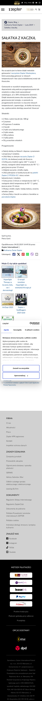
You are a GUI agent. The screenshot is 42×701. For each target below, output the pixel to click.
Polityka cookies (12, 520)
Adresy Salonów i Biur (14, 477)
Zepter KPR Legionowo (15, 436)
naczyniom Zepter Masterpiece (23, 73)
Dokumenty (12, 495)
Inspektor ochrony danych (16, 445)
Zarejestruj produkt (13, 456)
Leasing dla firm (12, 489)
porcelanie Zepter (8, 197)
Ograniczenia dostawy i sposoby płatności (18, 467)
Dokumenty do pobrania (15, 509)
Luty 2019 (29, 25)
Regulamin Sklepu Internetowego (19, 500)
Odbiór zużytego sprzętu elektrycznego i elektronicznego (18, 483)
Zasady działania (15, 452)
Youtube (12, 552)
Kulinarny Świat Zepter (13, 25)
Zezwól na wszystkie (21, 368)
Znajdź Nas (12, 534)
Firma (9, 418)
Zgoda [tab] (6, 330)
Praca (8, 432)
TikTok (11, 548)
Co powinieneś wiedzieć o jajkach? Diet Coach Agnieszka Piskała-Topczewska (20, 384)
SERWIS (9, 473)
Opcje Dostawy (21, 630)
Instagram (13, 543)
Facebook (13, 539)
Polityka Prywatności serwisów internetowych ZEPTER (18, 514)
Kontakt (9, 441)
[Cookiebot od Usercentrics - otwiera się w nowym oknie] (29, 323)
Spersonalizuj (21, 375)
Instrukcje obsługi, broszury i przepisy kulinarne (21, 526)
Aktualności (10, 427)
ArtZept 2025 (7, 307)
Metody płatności (21, 567)
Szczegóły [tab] (17, 330)
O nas (8, 423)
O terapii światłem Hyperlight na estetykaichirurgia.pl (21, 284)
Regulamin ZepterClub (15, 504)
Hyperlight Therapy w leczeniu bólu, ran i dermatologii (7, 285)
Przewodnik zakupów (14, 461)
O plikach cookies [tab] (32, 330)
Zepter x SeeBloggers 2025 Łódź (21, 310)
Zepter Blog (13, 22)
